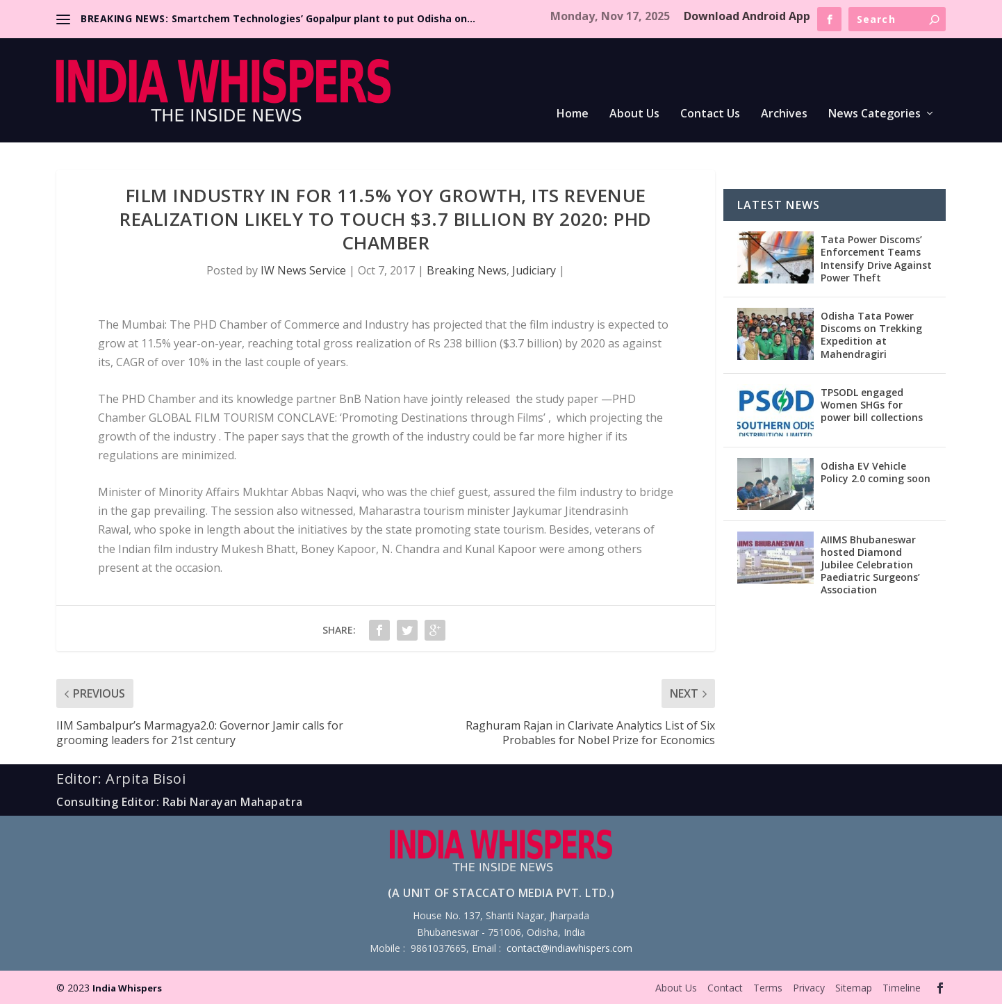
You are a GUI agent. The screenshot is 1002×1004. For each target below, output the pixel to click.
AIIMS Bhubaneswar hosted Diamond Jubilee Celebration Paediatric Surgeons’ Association (870, 565)
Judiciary (534, 270)
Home (573, 114)
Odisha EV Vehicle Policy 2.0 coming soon (875, 472)
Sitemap (853, 987)
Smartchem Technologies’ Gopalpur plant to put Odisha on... (323, 18)
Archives (784, 114)
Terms (767, 987)
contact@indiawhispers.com (569, 948)
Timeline (901, 987)
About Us (634, 114)
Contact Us (710, 114)
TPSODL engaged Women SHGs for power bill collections (872, 405)
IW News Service (303, 270)
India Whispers (127, 988)
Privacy (809, 987)
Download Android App (747, 16)
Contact (725, 987)
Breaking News (467, 270)
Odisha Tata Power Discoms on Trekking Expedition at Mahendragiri (871, 335)
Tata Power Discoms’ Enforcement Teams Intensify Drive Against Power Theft (876, 258)
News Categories (874, 114)
